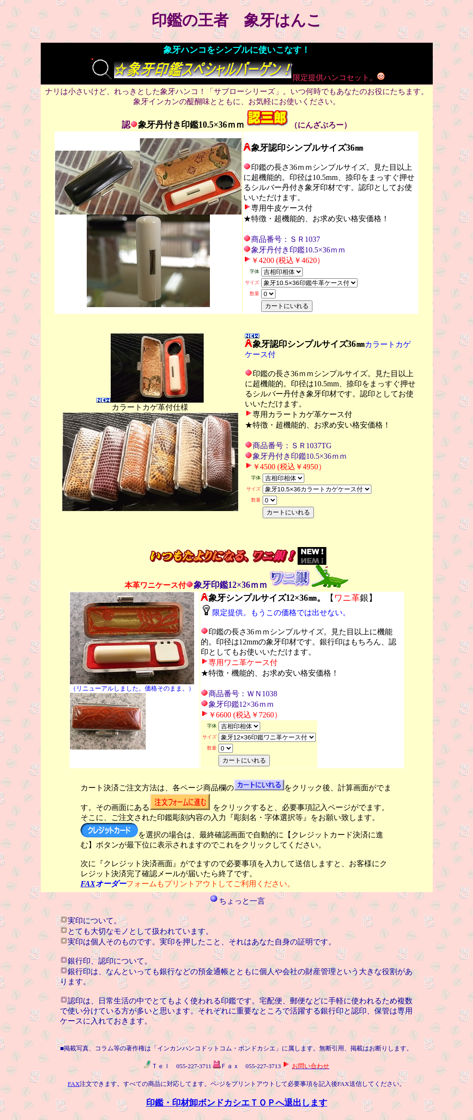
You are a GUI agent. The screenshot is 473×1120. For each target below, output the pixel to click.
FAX (88, 884)
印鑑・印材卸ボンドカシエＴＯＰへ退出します (236, 1103)
